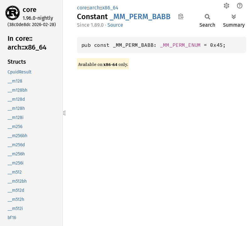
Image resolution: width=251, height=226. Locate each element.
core (29, 9)
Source (115, 25)
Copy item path (181, 16)
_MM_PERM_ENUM (180, 45)
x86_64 (110, 8)
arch (95, 8)
